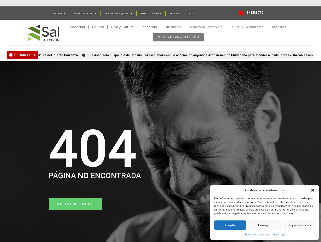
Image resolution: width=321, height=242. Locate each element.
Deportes (278, 27)
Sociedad (77, 27)
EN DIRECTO (255, 12)
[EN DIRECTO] (241, 13)
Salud (234, 27)
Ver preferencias (298, 225)
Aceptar (230, 225)
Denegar (264, 225)
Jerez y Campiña (151, 13)
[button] (313, 190)
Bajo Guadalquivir (118, 13)
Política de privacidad (257, 234)
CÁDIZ (191, 13)
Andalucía (59, 13)
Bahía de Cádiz (85, 13)
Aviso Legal (279, 234)
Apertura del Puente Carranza (56, 55)
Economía (149, 27)
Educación (172, 27)
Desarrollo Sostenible (205, 27)
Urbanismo (255, 27)
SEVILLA (174, 13)
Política (98, 27)
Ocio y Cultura (122, 27)
